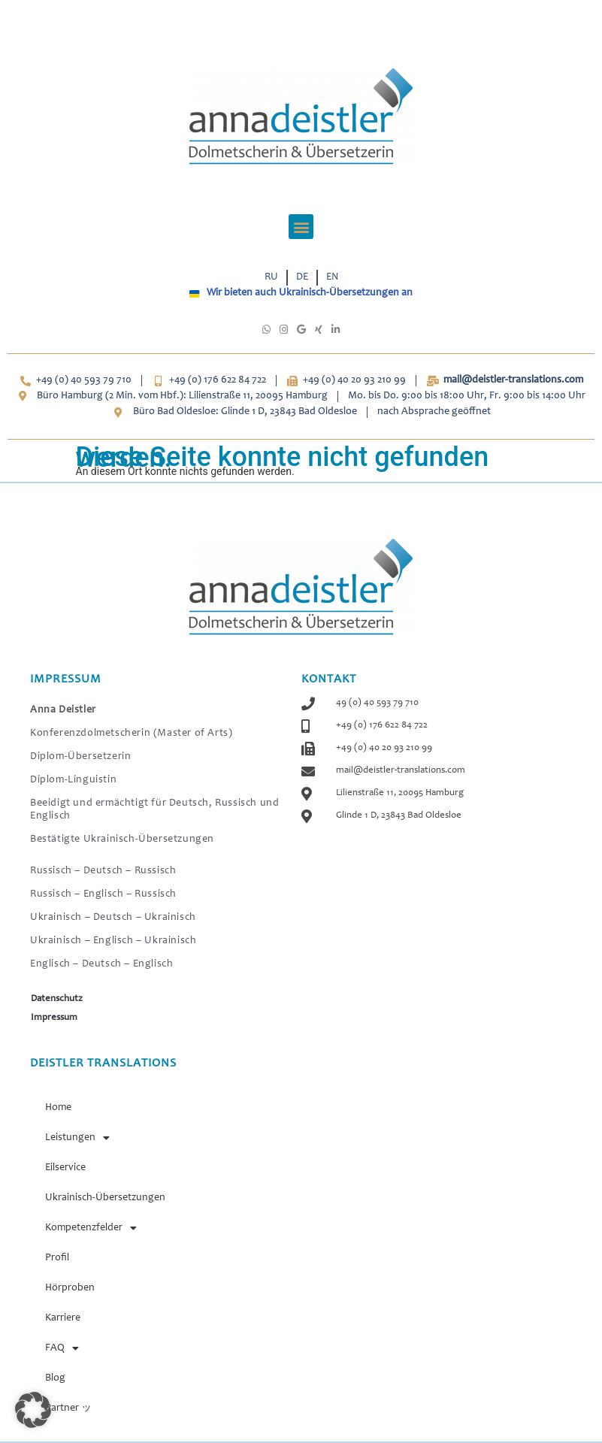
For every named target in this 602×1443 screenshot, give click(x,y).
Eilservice (65, 1168)
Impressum (54, 1018)
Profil (57, 1258)
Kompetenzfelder (91, 1228)
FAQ (62, 1348)
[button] (301, 226)
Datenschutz (57, 999)
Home (58, 1108)
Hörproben (70, 1288)
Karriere (62, 1318)
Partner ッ (68, 1408)
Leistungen (77, 1138)
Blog (55, 1378)
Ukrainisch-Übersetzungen (105, 1198)
